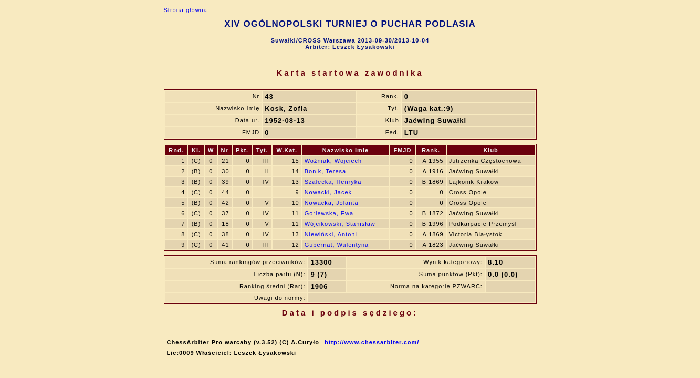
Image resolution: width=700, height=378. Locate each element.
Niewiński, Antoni (331, 234)
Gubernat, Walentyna (337, 245)
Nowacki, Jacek (328, 192)
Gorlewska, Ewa (329, 213)
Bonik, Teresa (325, 171)
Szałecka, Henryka (333, 181)
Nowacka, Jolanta (332, 203)
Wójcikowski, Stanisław (340, 223)
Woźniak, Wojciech (333, 161)
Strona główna (185, 10)
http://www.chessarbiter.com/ (372, 342)
